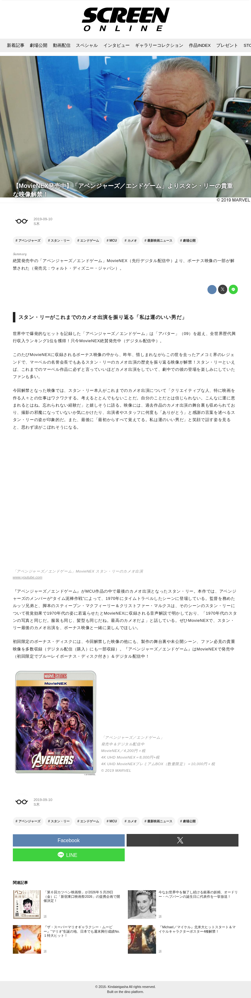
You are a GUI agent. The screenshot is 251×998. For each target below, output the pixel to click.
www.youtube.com (27, 577)
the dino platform (131, 992)
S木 (37, 224)
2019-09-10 (43, 219)
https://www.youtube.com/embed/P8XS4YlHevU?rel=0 (125, 502)
